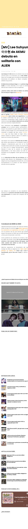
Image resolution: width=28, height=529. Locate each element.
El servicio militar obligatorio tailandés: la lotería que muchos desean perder (17, 480)
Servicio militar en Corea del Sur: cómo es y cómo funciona (17, 468)
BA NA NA (18, 92)
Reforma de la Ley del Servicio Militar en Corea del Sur (16, 462)
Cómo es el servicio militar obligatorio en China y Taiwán (17, 474)
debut (3, 42)
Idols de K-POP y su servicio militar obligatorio (15, 455)
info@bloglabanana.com (7, 26)
